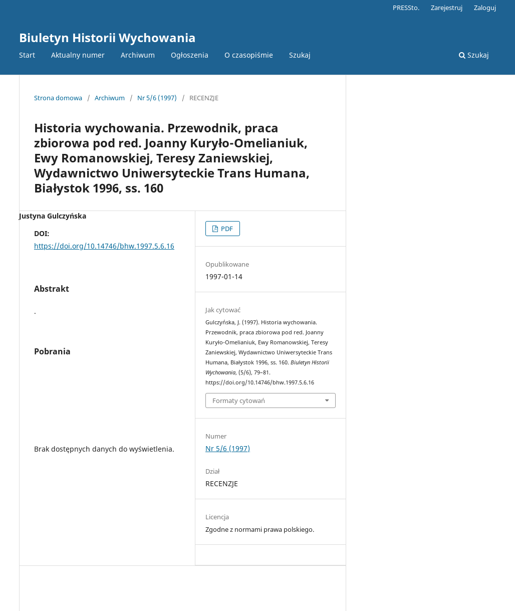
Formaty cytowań (238, 400)
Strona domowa (58, 97)
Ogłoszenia (189, 55)
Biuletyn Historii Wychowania (107, 37)
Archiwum (138, 55)
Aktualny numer (78, 55)
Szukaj (300, 55)
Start (27, 55)
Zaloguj (485, 7)
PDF (226, 228)
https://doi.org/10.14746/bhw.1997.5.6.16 (104, 246)
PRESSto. (406, 7)
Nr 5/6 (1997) (157, 97)
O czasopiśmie (248, 55)
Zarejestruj (446, 7)
